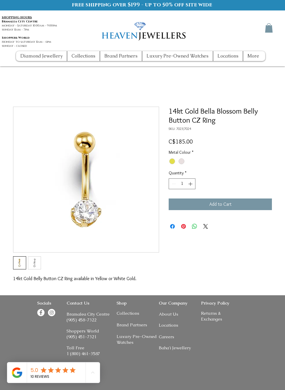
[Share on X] (205, 226)
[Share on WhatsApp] (194, 226)
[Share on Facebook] (172, 226)
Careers (166, 336)
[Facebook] (247, 27)
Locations (168, 325)
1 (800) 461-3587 (83, 353)
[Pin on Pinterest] (183, 226)
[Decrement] (173, 184)
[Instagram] (257, 27)
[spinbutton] (182, 184)
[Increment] (191, 184)
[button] (269, 28)
